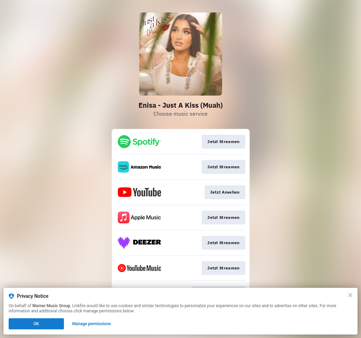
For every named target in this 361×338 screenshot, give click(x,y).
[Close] (350, 295)
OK (36, 323)
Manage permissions (91, 323)
